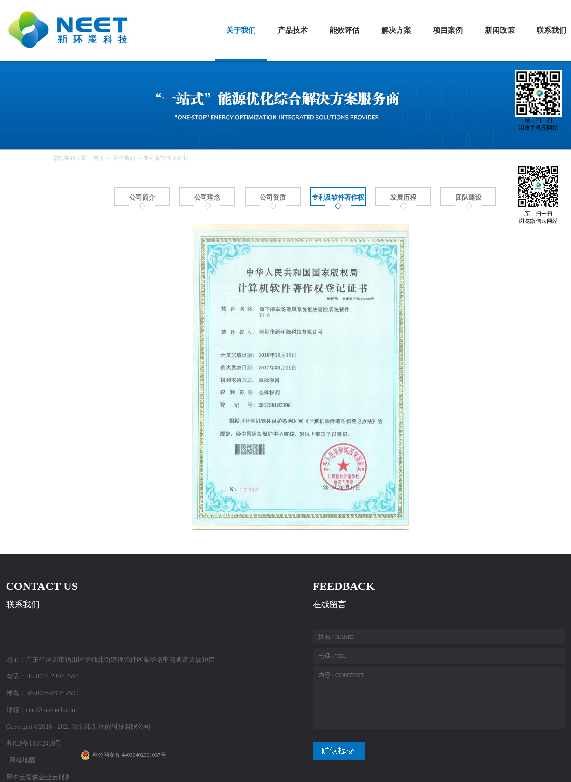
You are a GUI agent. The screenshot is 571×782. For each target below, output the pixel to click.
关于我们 (124, 158)
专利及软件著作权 (166, 158)
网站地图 (20, 760)
